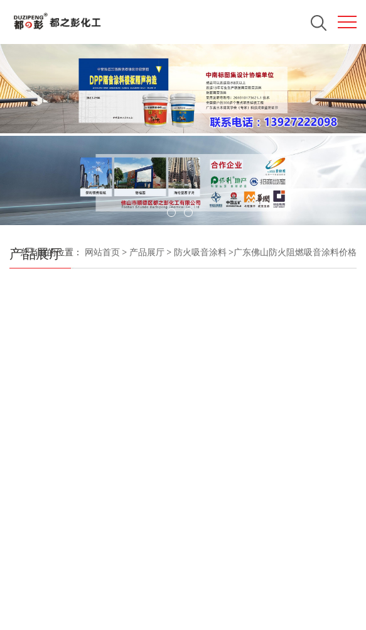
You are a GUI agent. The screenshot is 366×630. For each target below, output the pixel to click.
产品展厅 (146, 252)
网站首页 (102, 252)
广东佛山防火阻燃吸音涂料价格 (295, 252)
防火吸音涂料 (199, 252)
